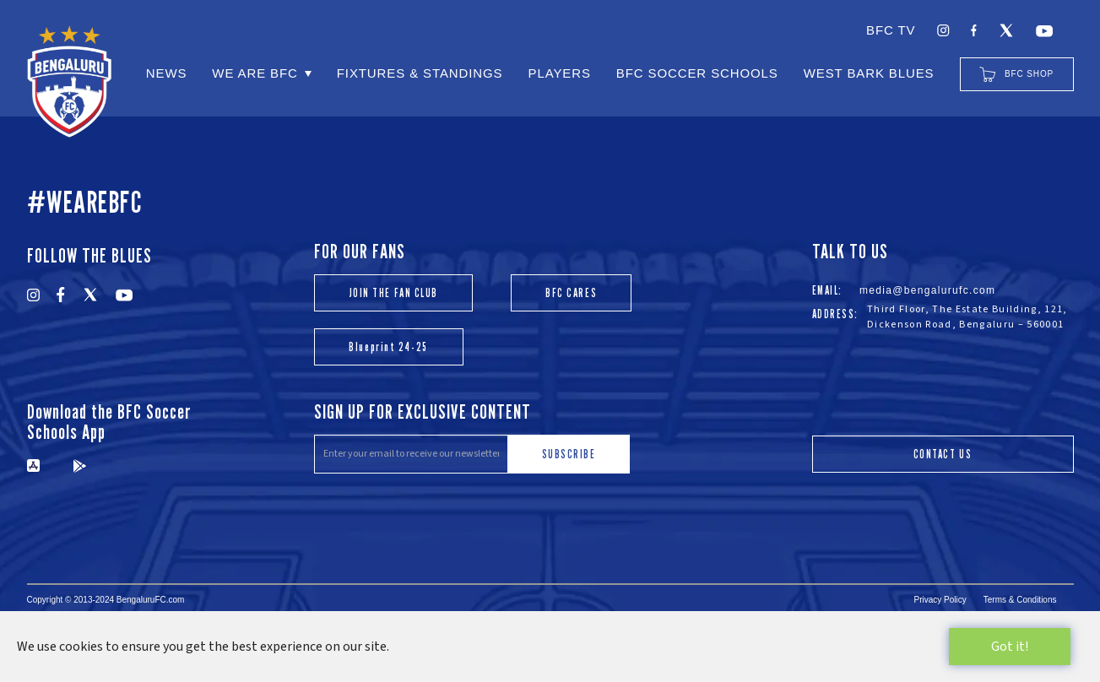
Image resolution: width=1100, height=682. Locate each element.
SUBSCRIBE (569, 454)
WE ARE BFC (254, 73)
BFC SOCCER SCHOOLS (697, 73)
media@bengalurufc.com (927, 290)
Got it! (1009, 646)
